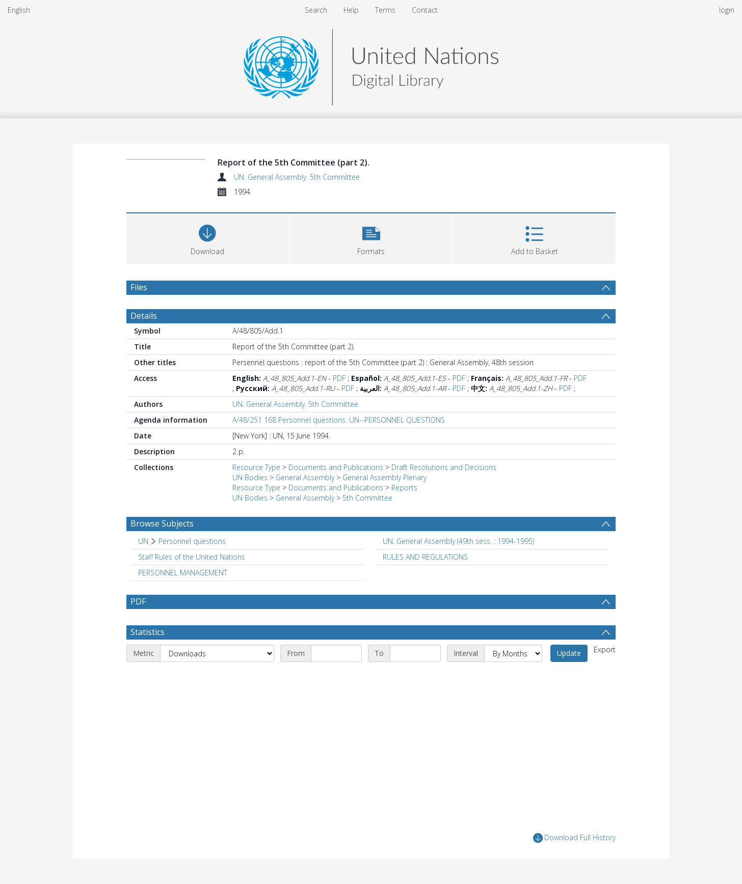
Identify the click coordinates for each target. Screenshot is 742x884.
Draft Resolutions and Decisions (443, 467)
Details (143, 315)
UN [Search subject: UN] (143, 541)
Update (569, 653)
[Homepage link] (371, 64)
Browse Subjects (162, 523)
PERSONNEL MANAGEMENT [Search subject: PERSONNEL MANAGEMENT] (182, 572)
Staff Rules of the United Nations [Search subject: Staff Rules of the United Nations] (191, 557)
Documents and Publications (335, 467)
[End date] (415, 653)
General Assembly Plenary (384, 477)
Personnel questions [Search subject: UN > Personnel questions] (192, 541)
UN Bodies (250, 477)
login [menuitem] (726, 10)
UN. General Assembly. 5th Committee (297, 177)
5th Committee (367, 498)
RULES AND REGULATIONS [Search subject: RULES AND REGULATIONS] (425, 557)
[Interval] (513, 653)
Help (351, 10)
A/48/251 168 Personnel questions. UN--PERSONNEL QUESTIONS (338, 420)
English (19, 10)
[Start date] (336, 653)
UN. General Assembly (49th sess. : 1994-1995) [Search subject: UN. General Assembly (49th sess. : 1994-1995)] (458, 541)
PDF (339, 378)
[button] (371, 237)
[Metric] (217, 653)
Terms (385, 10)
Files (138, 287)
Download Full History (574, 838)
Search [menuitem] (316, 10)
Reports (404, 487)
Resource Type (256, 467)
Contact (425, 10)
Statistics (147, 632)
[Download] (207, 237)
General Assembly (305, 477)
